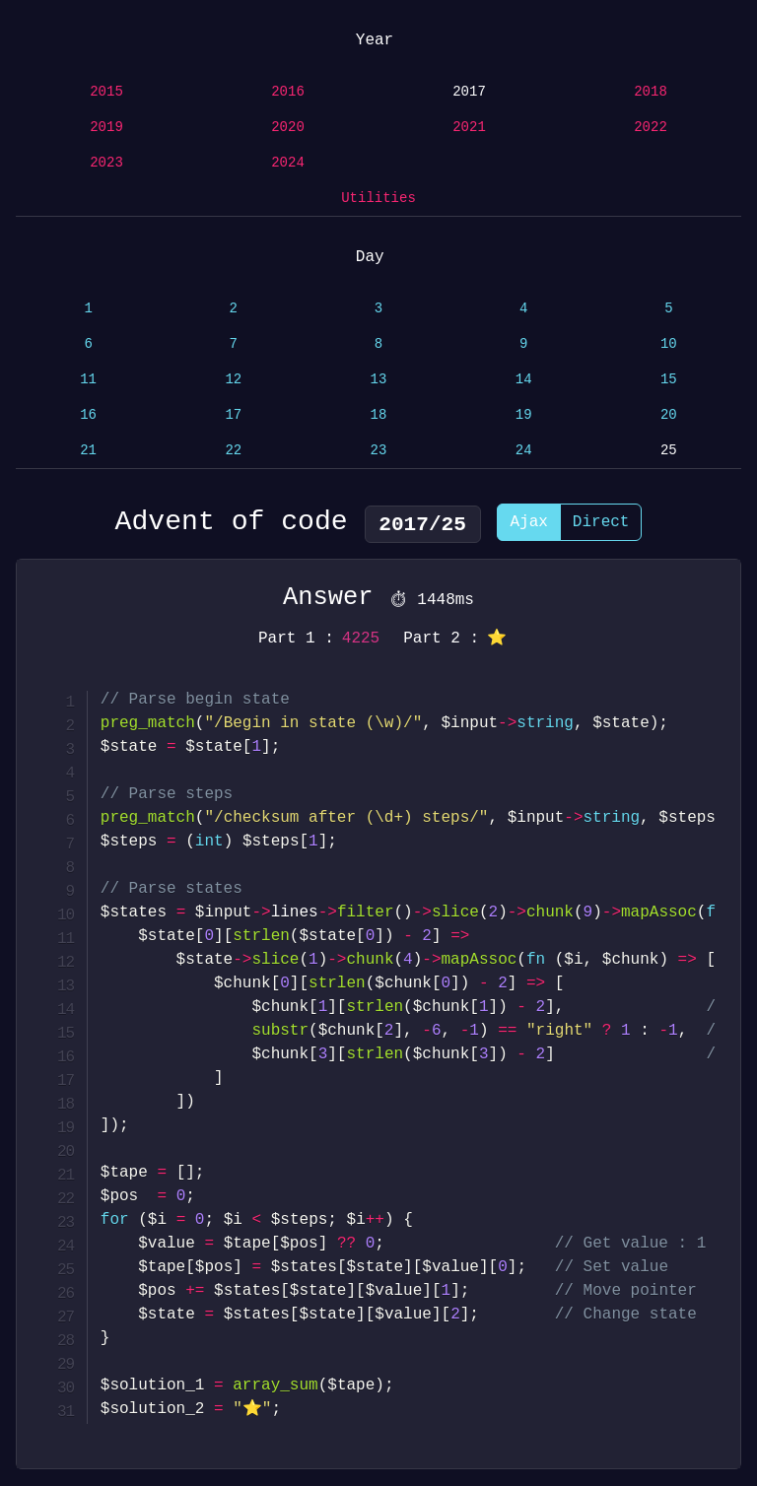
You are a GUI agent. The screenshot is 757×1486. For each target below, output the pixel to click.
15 (668, 380)
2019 (106, 127)
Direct (601, 525)
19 (524, 415)
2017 (469, 92)
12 (233, 380)
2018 (650, 92)
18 (379, 415)
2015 (106, 92)
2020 (288, 127)
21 (88, 450)
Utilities (378, 198)
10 (668, 344)
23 (379, 450)
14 (524, 380)
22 (233, 450)
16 (88, 415)
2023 (106, 163)
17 (233, 415)
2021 (469, 127)
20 (668, 415)
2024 (288, 163)
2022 (650, 127)
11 (88, 380)
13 (379, 380)
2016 (288, 92)
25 (668, 450)
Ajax (528, 525)
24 (524, 450)
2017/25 (422, 524)
